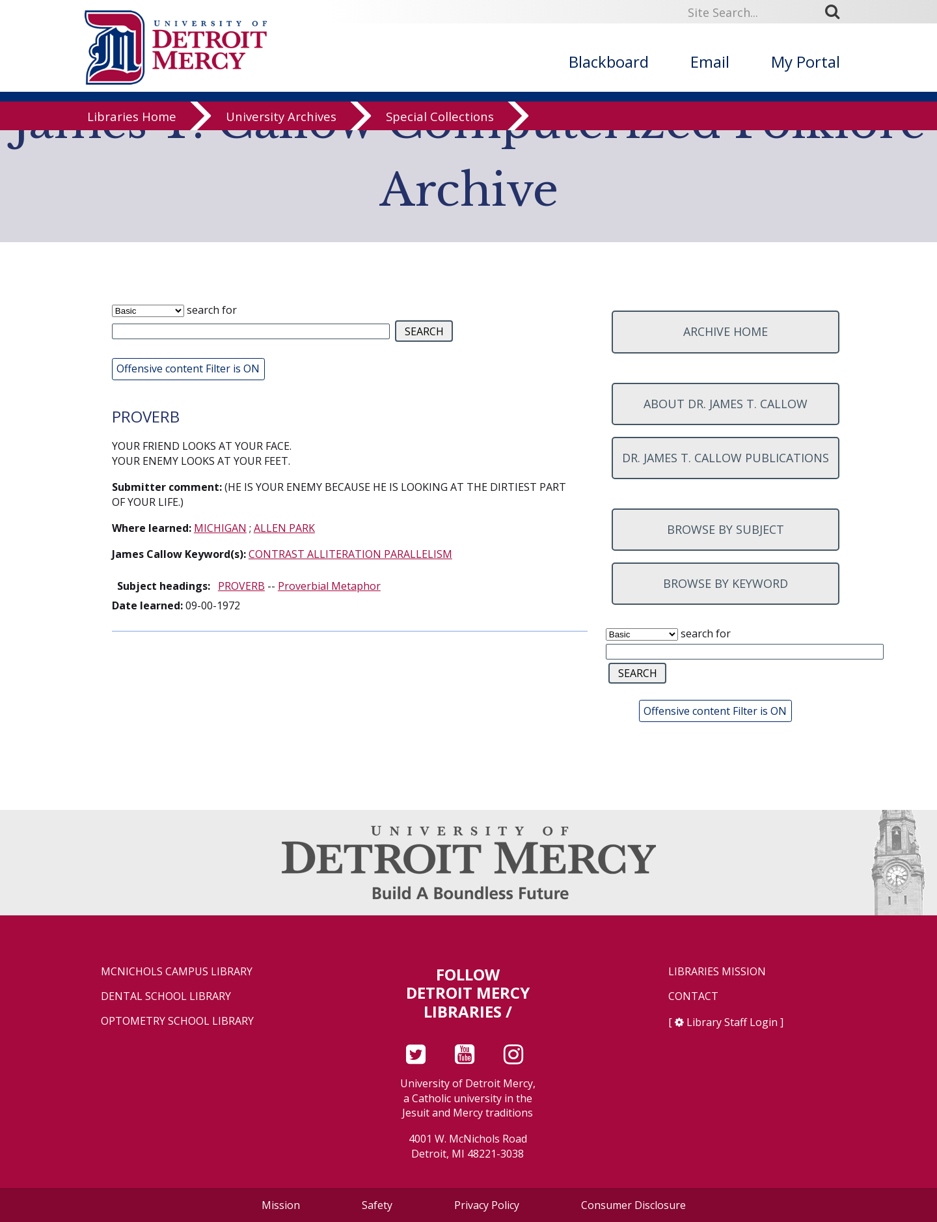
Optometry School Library (177, 1021)
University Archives (281, 125)
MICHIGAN (220, 528)
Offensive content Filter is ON (188, 368)
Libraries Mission (717, 971)
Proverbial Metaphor (329, 586)
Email (709, 61)
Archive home (725, 331)
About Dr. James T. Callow (726, 403)
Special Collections (440, 125)
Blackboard (609, 61)
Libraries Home (131, 125)
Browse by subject (725, 529)
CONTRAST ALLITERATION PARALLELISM (350, 554)
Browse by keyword (725, 583)
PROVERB (241, 586)
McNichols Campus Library (176, 971)
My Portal (805, 61)
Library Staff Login (732, 1022)
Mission (281, 1205)
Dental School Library (166, 996)
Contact (693, 996)
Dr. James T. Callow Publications (725, 457)
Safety (377, 1205)
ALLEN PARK (284, 528)
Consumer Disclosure (633, 1205)
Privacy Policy (486, 1205)
